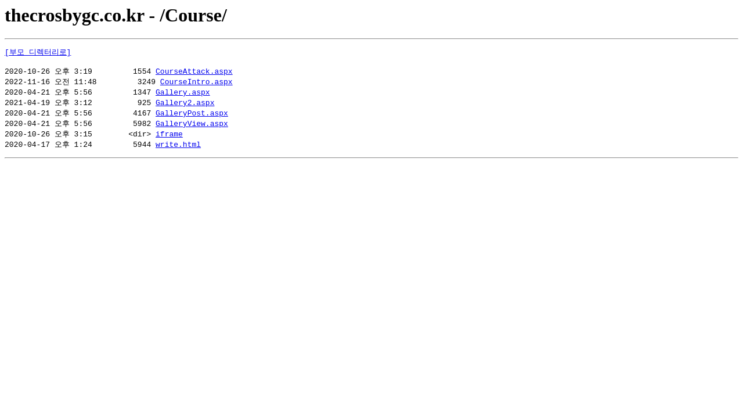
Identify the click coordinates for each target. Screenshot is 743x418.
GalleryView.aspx (192, 129)
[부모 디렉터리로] (38, 52)
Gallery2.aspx (185, 107)
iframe (169, 140)
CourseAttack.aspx (194, 74)
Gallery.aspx (183, 96)
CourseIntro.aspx (196, 85)
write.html (178, 151)
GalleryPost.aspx (192, 118)
